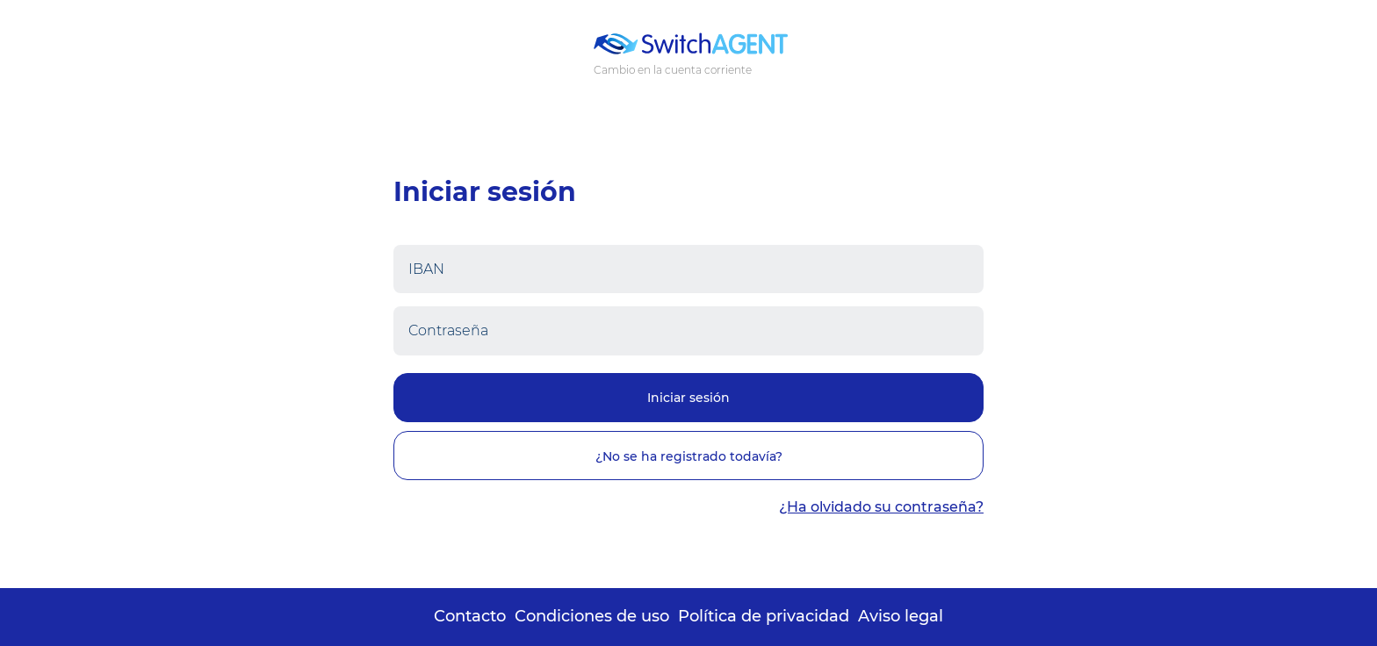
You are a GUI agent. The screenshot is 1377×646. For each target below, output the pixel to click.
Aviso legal (900, 616)
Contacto (470, 616)
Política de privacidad (763, 616)
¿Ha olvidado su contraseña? (881, 507)
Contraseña (448, 330)
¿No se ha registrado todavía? (688, 456)
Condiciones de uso (592, 616)
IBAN (426, 269)
